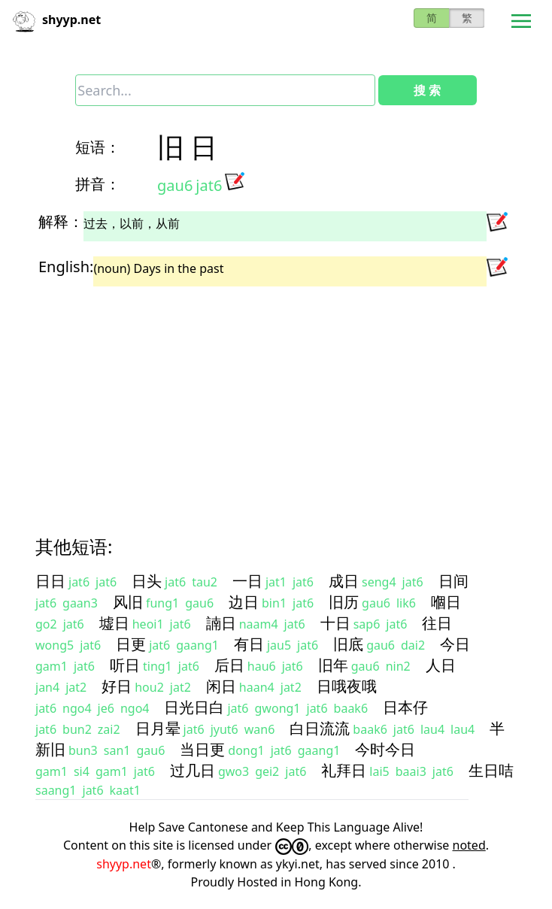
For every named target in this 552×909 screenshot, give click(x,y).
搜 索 (427, 90)
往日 (437, 623)
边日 (244, 602)
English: (65, 266)
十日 (335, 623)
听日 (125, 665)
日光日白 (194, 707)
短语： (97, 147)
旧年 (333, 665)
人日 (441, 665)
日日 (50, 581)
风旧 (128, 602)
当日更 (202, 749)
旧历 (344, 602)
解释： (60, 221)
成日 (344, 581)
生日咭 (491, 770)
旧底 (348, 644)
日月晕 (157, 728)
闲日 (221, 686)
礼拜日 (343, 770)
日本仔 (405, 707)
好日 (117, 686)
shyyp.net (123, 864)
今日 (455, 644)
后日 (229, 665)
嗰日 (446, 602)
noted (469, 845)
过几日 (192, 770)
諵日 (221, 623)
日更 (131, 644)
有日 (249, 644)
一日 (247, 581)
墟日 (114, 623)
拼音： (97, 184)
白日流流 (320, 728)
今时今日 (385, 749)
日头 (147, 581)
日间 (453, 581)
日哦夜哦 (347, 686)
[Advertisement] (276, 397)
